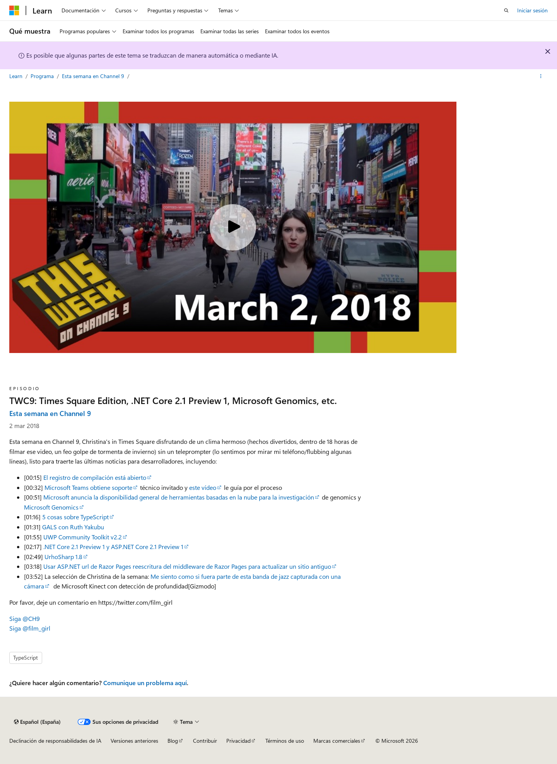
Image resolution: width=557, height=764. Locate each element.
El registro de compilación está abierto (94, 477)
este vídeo (202, 487)
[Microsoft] (14, 10)
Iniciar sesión (532, 10)
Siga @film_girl (29, 628)
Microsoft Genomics (51, 507)
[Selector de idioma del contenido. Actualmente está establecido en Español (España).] (37, 722)
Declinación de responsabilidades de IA (55, 740)
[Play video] (233, 227)
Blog (172, 740)
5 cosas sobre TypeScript (75, 517)
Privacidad (238, 740)
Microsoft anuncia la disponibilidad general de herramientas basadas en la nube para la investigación (178, 497)
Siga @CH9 (24, 618)
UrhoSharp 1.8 (63, 557)
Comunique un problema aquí (145, 683)
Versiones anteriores (134, 740)
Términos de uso (284, 740)
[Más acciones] (541, 76)
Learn (16, 76)
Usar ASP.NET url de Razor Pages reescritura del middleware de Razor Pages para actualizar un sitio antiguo (187, 566)
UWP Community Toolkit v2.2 (82, 537)
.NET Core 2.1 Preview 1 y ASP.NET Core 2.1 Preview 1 (113, 546)
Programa (43, 76)
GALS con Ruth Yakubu (73, 527)
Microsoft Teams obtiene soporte (88, 487)
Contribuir (205, 740)
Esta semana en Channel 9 (94, 76)
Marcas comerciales (336, 740)
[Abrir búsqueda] (506, 10)
